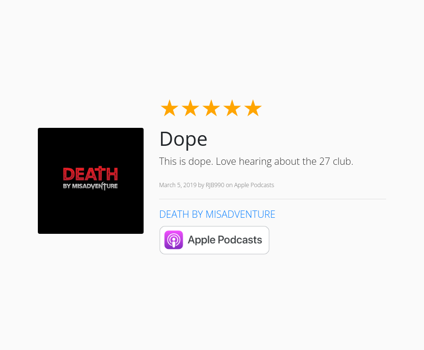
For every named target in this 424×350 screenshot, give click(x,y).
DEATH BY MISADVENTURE (217, 214)
